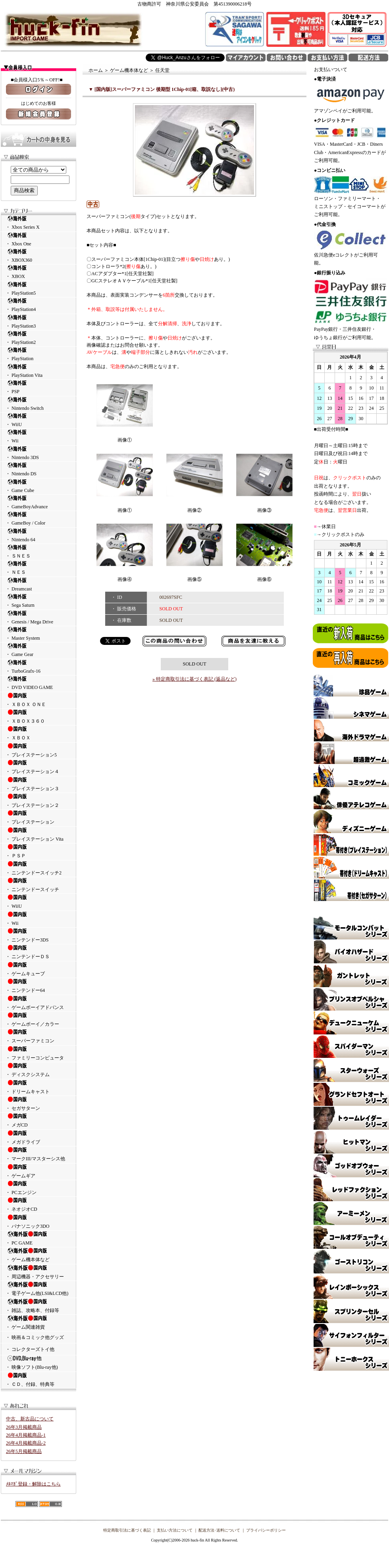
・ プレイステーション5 (38, 750)
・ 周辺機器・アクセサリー (38, 1271)
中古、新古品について (30, 1419)
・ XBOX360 (38, 255)
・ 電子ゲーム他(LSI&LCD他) (38, 1288)
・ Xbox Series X (38, 222)
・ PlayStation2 (38, 337)
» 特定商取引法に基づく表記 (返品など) (194, 679)
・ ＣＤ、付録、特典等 (38, 1379)
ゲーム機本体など (129, 70)
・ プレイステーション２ (38, 800)
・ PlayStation (38, 354)
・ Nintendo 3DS (38, 453)
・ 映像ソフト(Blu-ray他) (38, 1362)
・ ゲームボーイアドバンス (38, 1002)
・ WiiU (38, 420)
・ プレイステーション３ (38, 783)
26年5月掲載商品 (24, 1451)
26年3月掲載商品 (24, 1427)
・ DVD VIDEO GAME (38, 682)
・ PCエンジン (38, 1187)
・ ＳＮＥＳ (38, 551)
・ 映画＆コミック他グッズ (35, 1337)
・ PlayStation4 (38, 304)
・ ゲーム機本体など (38, 1254)
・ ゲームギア (38, 1171)
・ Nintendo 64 (38, 535)
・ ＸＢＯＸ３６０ (38, 716)
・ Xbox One (38, 239)
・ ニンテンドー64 (38, 985)
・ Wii (38, 436)
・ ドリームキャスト (38, 1086)
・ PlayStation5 (38, 288)
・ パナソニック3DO (38, 1221)
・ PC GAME (38, 1238)
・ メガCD (38, 1120)
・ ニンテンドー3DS (38, 935)
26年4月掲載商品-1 (26, 1435)
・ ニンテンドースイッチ (38, 884)
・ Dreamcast (38, 584)
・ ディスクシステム (38, 1069)
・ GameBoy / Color (38, 518)
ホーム (96, 70)
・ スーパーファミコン (38, 1036)
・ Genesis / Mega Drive (38, 617)
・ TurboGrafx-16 (38, 666)
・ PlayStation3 (38, 321)
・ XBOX (38, 271)
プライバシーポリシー (266, 1530)
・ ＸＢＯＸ (38, 733)
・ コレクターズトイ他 (30, 1349)
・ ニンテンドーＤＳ (38, 951)
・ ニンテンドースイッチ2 (38, 868)
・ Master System (38, 633)
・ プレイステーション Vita (38, 834)
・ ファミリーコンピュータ (38, 1053)
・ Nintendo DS (38, 469)
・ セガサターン (38, 1103)
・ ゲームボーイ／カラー (38, 1019)
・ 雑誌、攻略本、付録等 (38, 1305)
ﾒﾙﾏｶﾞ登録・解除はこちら (33, 1484)
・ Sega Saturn (38, 600)
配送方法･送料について (219, 1530)
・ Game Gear (38, 649)
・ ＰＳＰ (38, 851)
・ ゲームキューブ (38, 968)
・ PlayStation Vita (38, 370)
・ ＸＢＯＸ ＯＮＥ (38, 699)
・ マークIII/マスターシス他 (38, 1153)
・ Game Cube (38, 485)
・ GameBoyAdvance (38, 502)
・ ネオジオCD (38, 1204)
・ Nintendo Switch (38, 403)
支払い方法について (175, 1530)
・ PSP (38, 387)
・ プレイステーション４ (38, 766)
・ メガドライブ (38, 1137)
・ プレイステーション (38, 817)
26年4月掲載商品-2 (26, 1443)
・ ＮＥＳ (38, 567)
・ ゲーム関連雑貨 (38, 1322)
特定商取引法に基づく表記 (127, 1530)
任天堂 (162, 70)
